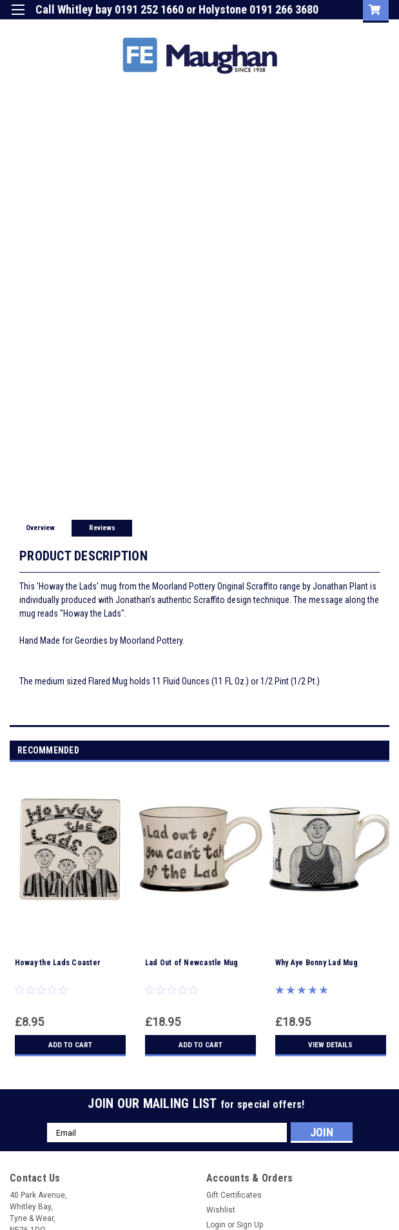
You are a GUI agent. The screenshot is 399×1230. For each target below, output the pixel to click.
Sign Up (307, 29)
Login (259, 29)
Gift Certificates (234, 1195)
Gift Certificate (200, 29)
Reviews (102, 528)
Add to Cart (69, 1045)
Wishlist (220, 1210)
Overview (40, 528)
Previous (364, 751)
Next (382, 751)
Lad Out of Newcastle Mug (191, 962)
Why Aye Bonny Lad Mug (316, 962)
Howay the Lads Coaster (58, 962)
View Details (330, 1045)
